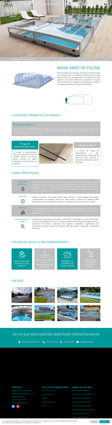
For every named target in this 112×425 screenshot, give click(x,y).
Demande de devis (48, 402)
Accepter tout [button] (104, 422)
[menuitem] (106, 4)
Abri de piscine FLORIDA (80, 413)
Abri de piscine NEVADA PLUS (82, 394)
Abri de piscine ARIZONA (81, 402)
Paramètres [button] (94, 422)
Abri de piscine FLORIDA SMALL (83, 410)
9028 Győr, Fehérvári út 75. (29, 342)
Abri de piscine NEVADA (80, 391)
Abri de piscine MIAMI (80, 417)
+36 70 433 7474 (50, 342)
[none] (106, 4)
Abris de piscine (71, 4)
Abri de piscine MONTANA (81, 398)
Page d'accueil (31, 4)
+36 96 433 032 (67, 342)
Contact (96, 4)
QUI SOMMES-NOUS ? (50, 4)
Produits (26, 59)
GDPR (44, 406)
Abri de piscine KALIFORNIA (82, 406)
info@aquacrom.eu (85, 342)
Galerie (86, 4)
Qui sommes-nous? (49, 391)
